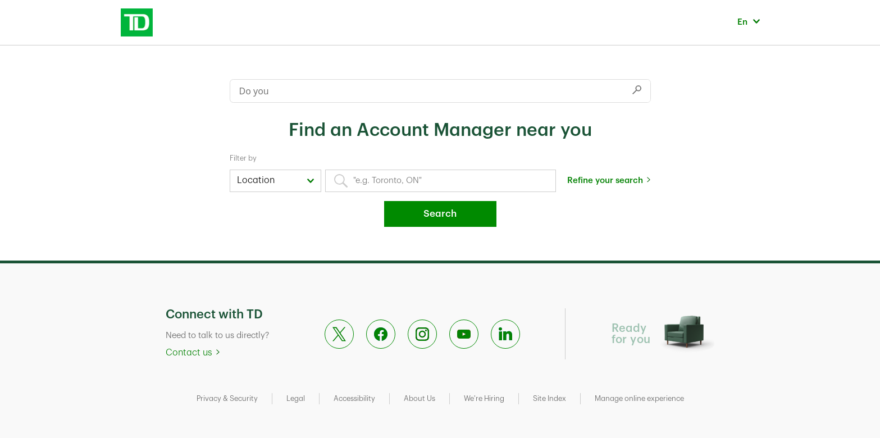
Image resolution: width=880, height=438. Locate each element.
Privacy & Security (227, 398)
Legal (295, 398)
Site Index (549, 398)
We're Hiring (484, 398)
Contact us (189, 352)
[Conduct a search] (426, 91)
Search (440, 213)
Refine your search (605, 180)
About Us (419, 398)
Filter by (243, 158)
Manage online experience (639, 398)
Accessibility (354, 398)
